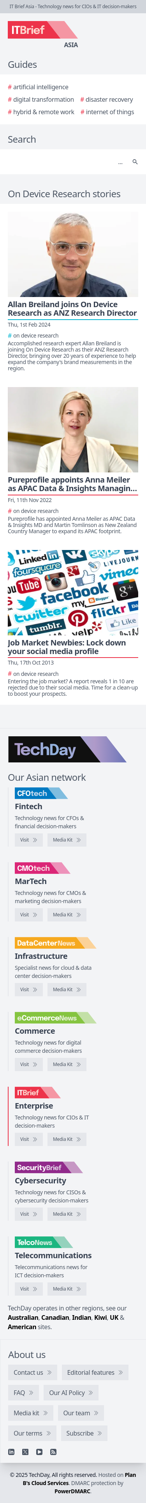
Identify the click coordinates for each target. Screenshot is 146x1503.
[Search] (65, 161)
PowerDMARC (72, 1491)
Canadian (55, 1317)
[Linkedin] (11, 1452)
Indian (81, 1317)
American (22, 1327)
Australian (23, 1317)
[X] (25, 1452)
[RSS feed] (53, 1452)
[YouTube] (39, 1452)
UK (114, 1317)
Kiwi (100, 1317)
